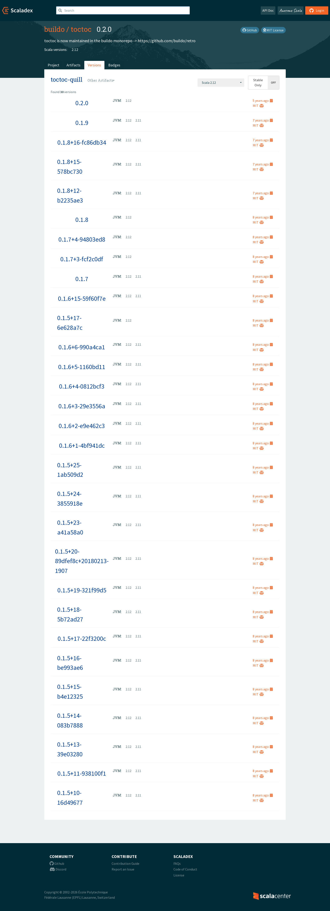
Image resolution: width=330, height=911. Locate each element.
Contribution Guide (125, 863)
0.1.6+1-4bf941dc (82, 445)
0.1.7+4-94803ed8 (81, 239)
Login (316, 10)
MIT (258, 106)
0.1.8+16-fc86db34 (81, 142)
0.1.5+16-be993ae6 (70, 663)
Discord (58, 869)
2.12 (75, 49)
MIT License (273, 30)
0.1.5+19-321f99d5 (81, 590)
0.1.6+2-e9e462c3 (82, 426)
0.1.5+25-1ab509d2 (70, 470)
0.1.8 (81, 220)
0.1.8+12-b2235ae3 (70, 195)
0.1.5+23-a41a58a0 (70, 527)
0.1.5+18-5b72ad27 (70, 614)
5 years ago (263, 100)
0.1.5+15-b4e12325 (70, 691)
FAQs (177, 863)
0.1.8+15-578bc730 (69, 166)
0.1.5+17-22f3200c (82, 638)
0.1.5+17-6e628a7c (69, 323)
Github (57, 863)
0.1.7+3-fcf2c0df (81, 259)
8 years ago (263, 217)
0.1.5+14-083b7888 (70, 720)
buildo (54, 29)
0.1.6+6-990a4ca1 (81, 347)
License (178, 875)
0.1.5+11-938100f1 (81, 773)
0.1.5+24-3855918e (70, 498)
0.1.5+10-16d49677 (70, 797)
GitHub (250, 30)
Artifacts (73, 65)
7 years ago (263, 120)
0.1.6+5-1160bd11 (81, 367)
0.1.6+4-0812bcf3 (81, 386)
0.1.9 (81, 123)
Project (53, 65)
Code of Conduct (185, 869)
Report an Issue (123, 869)
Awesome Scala (290, 10)
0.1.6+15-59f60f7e (82, 298)
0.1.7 (81, 279)
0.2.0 (81, 103)
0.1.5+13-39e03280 (70, 749)
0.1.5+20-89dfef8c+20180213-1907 (82, 561)
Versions (94, 65)
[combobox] (221, 82)
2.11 (138, 120)
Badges (114, 65)
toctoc (81, 29)
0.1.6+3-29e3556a (81, 406)
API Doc (268, 10)
